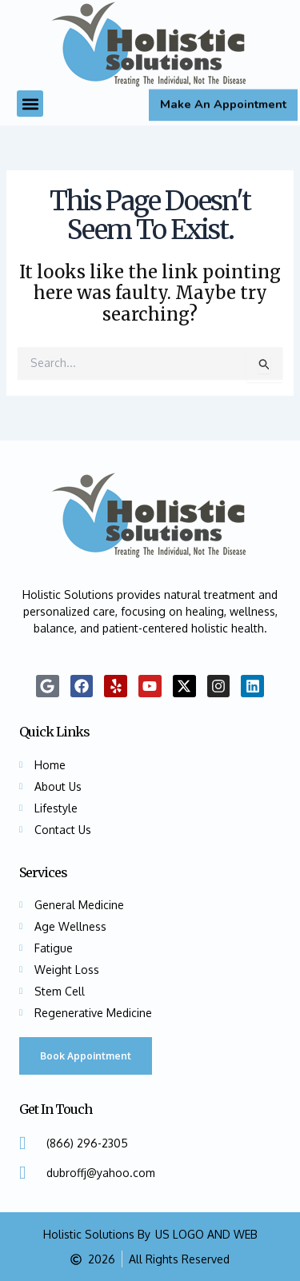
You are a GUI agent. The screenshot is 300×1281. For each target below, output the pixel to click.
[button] (30, 103)
